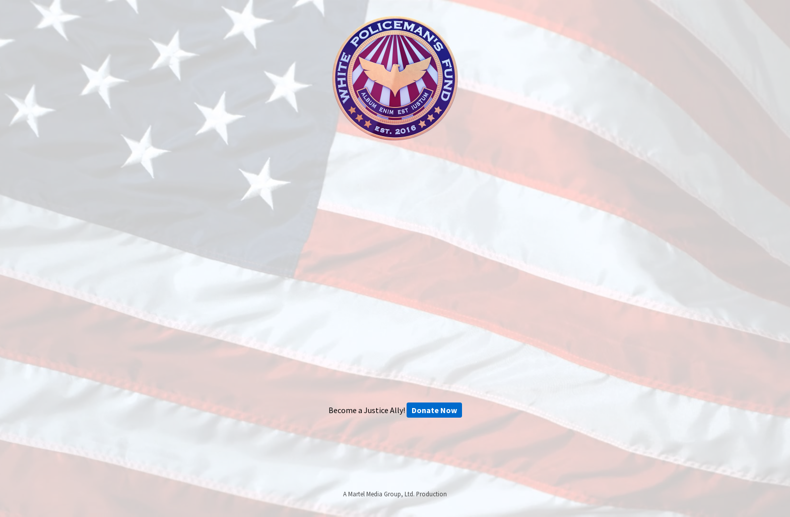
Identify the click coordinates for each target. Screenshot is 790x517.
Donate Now (434, 410)
